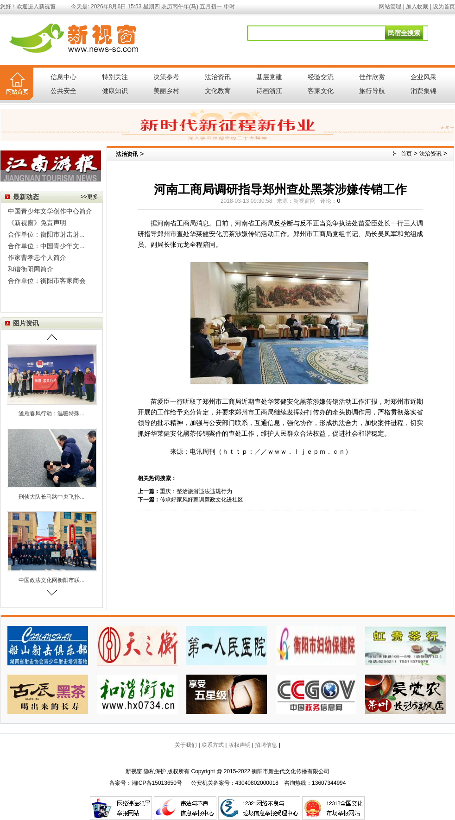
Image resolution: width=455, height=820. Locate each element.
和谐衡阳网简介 (30, 269)
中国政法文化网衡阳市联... (51, 580)
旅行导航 (372, 90)
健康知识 (115, 90)
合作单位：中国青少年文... (46, 246)
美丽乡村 (166, 90)
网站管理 (390, 6)
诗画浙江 (269, 90)
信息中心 (63, 77)
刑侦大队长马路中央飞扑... (51, 497)
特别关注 (115, 77)
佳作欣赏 (372, 77)
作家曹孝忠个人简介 (37, 257)
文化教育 (218, 90)
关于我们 (186, 745)
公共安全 (63, 90)
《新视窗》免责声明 (37, 222)
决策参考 (166, 77)
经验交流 (321, 77)
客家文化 (321, 90)
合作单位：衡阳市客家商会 (47, 280)
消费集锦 (423, 90)
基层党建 (269, 77)
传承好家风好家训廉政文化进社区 (201, 499)
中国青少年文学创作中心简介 (50, 211)
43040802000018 (256, 783)
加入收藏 (417, 6)
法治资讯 (218, 77)
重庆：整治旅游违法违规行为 (196, 491)
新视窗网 (304, 201)
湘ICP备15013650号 (157, 783)
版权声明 (239, 745)
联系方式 (213, 745)
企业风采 (423, 77)
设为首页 (444, 6)
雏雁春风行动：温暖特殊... (51, 413)
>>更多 (89, 197)
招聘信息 (266, 745)
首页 (406, 153)
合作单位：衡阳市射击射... (46, 234)
